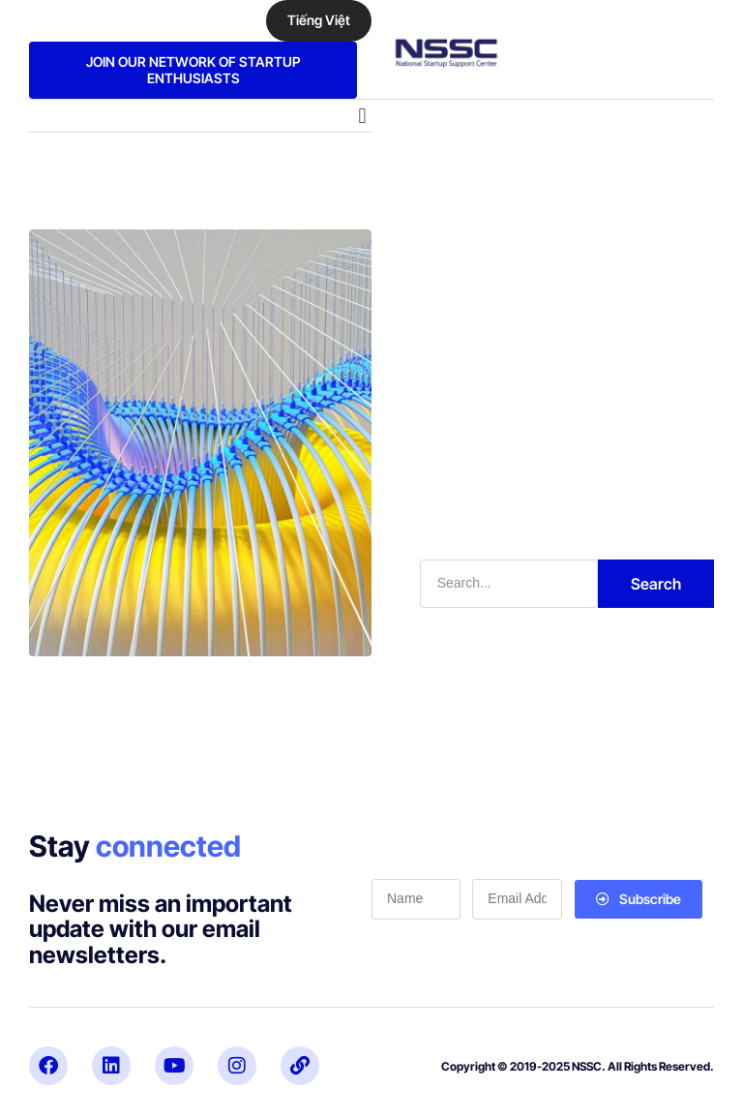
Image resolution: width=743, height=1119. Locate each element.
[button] (362, 116)
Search (656, 583)
